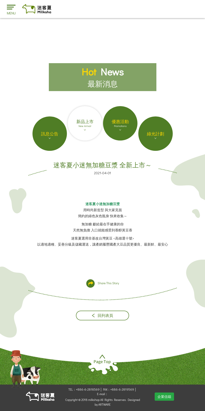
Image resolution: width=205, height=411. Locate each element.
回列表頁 (102, 315)
